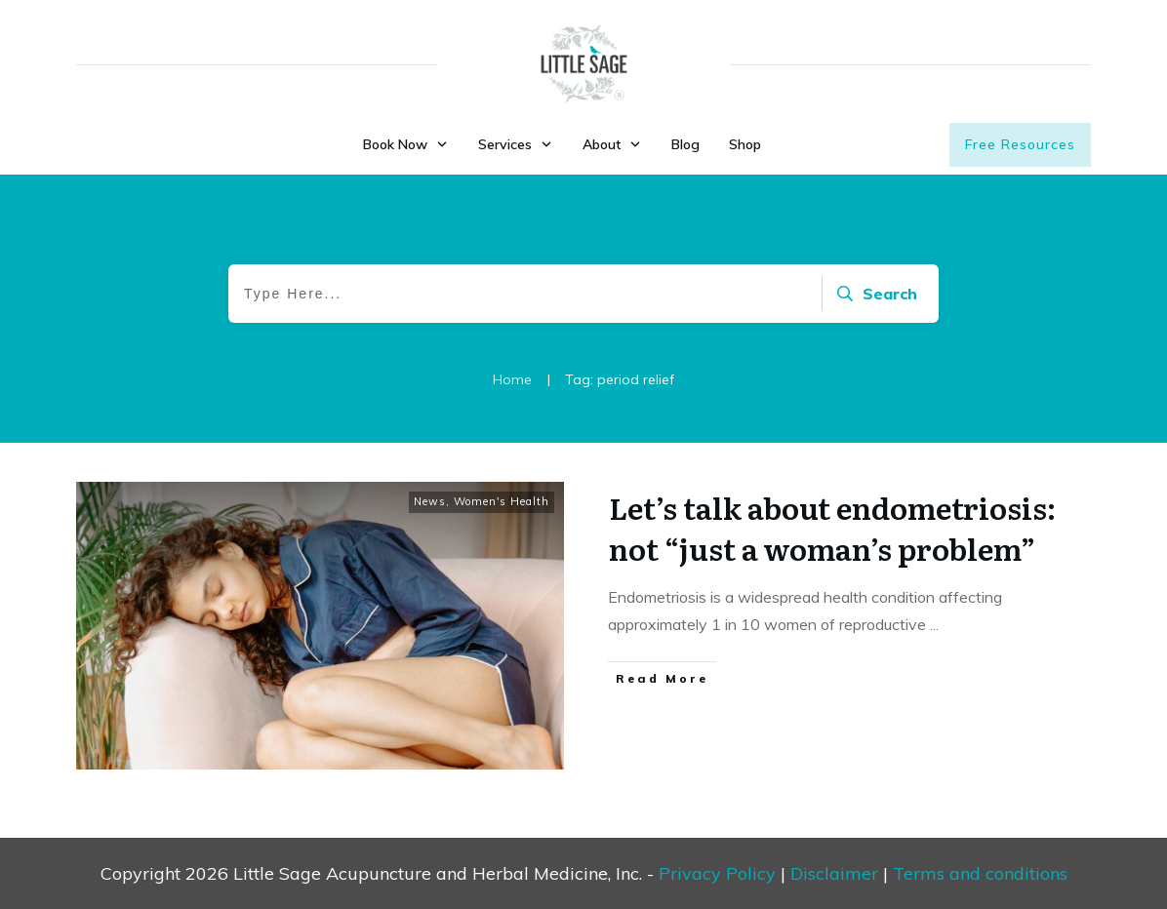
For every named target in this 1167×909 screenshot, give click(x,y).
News (430, 501)
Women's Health (501, 501)
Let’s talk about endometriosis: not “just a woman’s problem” (832, 528)
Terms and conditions (980, 873)
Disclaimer (834, 873)
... (934, 624)
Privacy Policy (717, 873)
